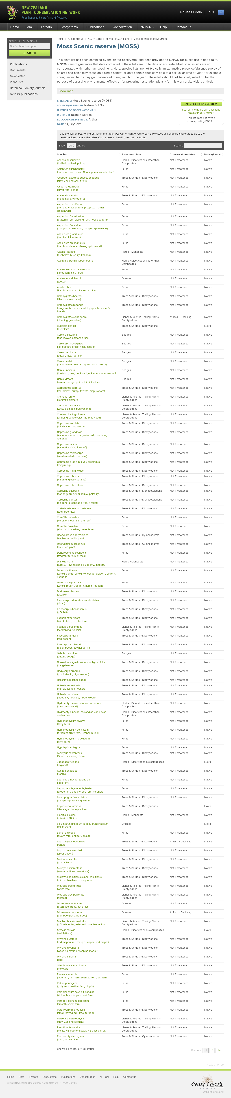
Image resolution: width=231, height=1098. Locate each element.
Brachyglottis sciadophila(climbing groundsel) (72, 318)
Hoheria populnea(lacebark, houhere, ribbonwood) (76, 696)
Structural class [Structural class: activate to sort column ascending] (131, 154)
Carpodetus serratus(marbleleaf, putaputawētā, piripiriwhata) (81, 389)
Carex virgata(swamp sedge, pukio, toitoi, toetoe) (78, 380)
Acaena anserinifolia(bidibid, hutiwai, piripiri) (71, 161)
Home (14, 27)
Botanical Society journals (27, 88)
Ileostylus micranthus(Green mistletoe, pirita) (71, 754)
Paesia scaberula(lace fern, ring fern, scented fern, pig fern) (82, 976)
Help (163, 27)
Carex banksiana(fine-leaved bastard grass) (73, 336)
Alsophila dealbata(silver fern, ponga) (68, 188)
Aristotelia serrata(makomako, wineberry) (71, 197)
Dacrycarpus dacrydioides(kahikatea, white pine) (72, 536)
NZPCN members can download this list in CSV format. (201, 111)
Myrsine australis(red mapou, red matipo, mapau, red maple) (83, 940)
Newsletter (17, 76)
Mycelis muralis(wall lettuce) (66, 931)
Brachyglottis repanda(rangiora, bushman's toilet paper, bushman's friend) (83, 308)
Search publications (23, 41)
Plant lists (16, 82)
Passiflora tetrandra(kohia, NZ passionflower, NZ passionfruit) (81, 1029)
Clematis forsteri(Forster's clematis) (68, 398)
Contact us (183, 27)
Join (210, 12)
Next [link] (220, 1050)
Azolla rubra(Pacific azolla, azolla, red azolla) (76, 289)
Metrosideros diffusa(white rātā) (69, 887)
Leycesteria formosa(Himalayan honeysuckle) (72, 807)
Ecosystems (69, 27)
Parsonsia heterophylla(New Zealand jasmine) (70, 1020)
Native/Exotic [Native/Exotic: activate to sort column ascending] (212, 154)
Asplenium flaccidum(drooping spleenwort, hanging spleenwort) (82, 227)
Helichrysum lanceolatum (71, 679)
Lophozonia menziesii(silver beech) (69, 852)
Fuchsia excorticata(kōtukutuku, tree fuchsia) (72, 619)
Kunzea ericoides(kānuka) (67, 772)
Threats (46, 27)
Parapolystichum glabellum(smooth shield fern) (73, 1002)
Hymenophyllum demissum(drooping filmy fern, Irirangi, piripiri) (78, 731)
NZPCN (146, 27)
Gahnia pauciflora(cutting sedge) (67, 655)
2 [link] (212, 1050)
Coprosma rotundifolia (70, 485)
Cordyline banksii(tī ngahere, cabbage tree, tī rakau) (78, 501)
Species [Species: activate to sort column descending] (62, 154)
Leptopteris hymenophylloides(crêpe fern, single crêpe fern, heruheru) (80, 790)
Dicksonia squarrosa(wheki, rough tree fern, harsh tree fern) (80, 584)
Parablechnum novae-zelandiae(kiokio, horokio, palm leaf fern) (75, 993)
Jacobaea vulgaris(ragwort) (68, 763)
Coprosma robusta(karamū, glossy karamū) (71, 478)
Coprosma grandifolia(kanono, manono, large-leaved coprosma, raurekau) (82, 435)
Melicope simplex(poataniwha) (67, 861)
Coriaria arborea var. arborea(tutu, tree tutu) (74, 510)
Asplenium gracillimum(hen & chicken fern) (70, 235)
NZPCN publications (24, 94)
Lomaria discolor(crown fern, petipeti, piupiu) (74, 834)
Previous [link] (196, 1050)
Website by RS (70, 1083)
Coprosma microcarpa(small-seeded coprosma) (72, 454)
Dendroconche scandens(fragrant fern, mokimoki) (71, 554)
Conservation (122, 27)
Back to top (215, 1065)
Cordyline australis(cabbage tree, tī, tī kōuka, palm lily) (78, 492)
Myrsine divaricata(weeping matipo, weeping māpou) (77, 949)
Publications (95, 27)
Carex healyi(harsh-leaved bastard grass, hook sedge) (82, 363)
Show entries (72, 145)
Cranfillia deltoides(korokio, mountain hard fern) (74, 519)
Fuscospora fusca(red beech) (67, 637)
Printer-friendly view (201, 104)
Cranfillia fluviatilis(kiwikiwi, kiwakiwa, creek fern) (75, 528)
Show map (66, 91)
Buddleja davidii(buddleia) (66, 327)
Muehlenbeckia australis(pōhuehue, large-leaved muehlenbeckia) (81, 923)
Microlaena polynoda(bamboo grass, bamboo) (72, 914)
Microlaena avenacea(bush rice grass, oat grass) (73, 905)
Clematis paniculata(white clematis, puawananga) (74, 407)
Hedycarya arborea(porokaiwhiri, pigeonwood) (73, 672)
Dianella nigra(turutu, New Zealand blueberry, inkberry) (81, 563)
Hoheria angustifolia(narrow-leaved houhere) (71, 687)
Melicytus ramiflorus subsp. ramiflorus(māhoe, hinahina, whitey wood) (79, 878)
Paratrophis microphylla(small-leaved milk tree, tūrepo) (75, 1011)
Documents (17, 70)
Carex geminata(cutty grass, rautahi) (69, 354)
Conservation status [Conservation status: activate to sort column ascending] (182, 154)
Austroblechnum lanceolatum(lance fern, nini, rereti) (74, 271)
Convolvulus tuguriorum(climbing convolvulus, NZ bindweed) (79, 416)
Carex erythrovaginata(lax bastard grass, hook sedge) (76, 345)
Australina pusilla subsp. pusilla (75, 260)
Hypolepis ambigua (68, 747)
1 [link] (206, 1050)
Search (29, 53)
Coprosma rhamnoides (70, 470)
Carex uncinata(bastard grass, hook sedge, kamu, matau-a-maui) (87, 371)
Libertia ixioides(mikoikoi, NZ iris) (67, 816)
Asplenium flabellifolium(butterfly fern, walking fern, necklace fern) (82, 218)
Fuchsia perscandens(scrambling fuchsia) (69, 628)
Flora (28, 27)
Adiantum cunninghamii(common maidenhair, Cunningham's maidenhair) (85, 170)
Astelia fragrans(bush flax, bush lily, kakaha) (74, 253)
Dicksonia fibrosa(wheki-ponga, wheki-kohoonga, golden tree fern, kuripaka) (86, 574)
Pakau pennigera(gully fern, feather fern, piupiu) (75, 984)
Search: (198, 145)
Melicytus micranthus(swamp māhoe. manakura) (73, 869)
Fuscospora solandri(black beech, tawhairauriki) (73, 646)
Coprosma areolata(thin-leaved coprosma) (71, 425)
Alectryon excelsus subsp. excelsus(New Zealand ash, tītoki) (78, 179)
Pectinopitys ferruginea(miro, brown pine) (70, 1038)
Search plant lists (118, 39)
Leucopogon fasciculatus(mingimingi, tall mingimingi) (73, 799)
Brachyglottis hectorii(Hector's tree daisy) (69, 297)
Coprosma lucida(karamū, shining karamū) (72, 446)
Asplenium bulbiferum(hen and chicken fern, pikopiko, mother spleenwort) (80, 207)
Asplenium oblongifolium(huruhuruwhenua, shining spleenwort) (79, 244)
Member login (191, 12)
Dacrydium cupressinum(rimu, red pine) (71, 545)
